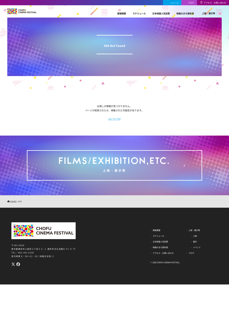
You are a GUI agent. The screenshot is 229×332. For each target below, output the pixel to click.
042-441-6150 (26, 252)
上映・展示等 (208, 13)
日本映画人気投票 (161, 13)
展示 (195, 241)
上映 (195, 235)
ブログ (191, 2)
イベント (197, 247)
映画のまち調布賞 (185, 13)
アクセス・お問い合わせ (215, 2)
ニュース (174, 2)
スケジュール (139, 13)
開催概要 (121, 13)
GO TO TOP (114, 119)
